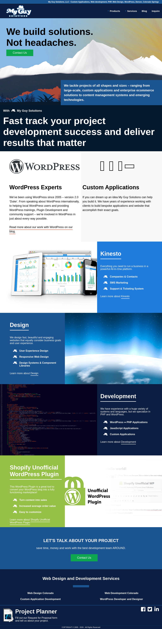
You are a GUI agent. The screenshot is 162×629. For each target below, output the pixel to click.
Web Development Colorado (121, 593)
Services (131, 11)
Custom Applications (110, 187)
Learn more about (114, 297)
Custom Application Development (40, 599)
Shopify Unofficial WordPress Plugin (34, 470)
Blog (144, 11)
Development (118, 396)
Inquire (156, 11)
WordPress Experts (35, 187)
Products (113, 11)
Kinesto (110, 253)
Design (19, 325)
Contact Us (20, 52)
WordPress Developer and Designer (121, 599)
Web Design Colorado (40, 593)
